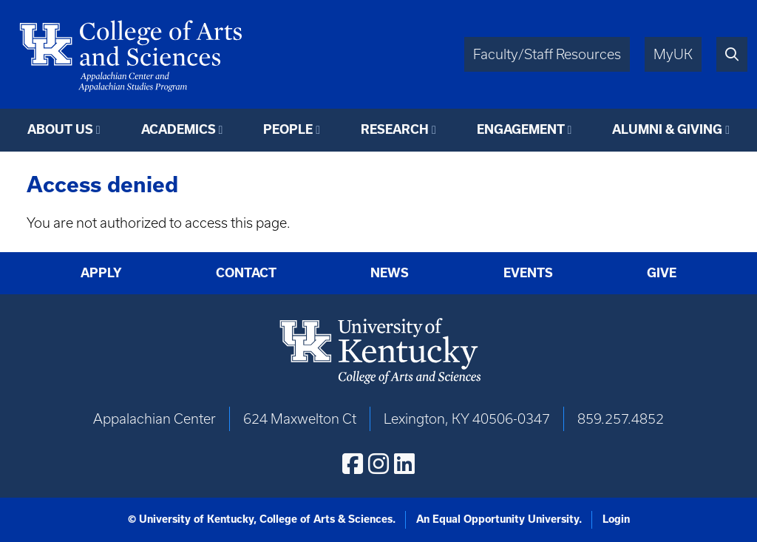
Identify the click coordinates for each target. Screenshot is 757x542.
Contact (246, 273)
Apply (101, 273)
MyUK (673, 54)
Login (616, 519)
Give (661, 273)
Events (528, 273)
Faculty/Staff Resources (547, 54)
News (389, 273)
